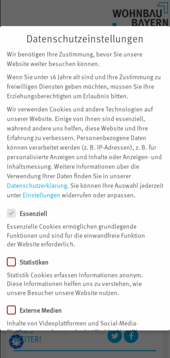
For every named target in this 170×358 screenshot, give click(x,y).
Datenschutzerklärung (37, 180)
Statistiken (31, 256)
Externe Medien (38, 304)
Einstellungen (41, 189)
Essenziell (31, 208)
